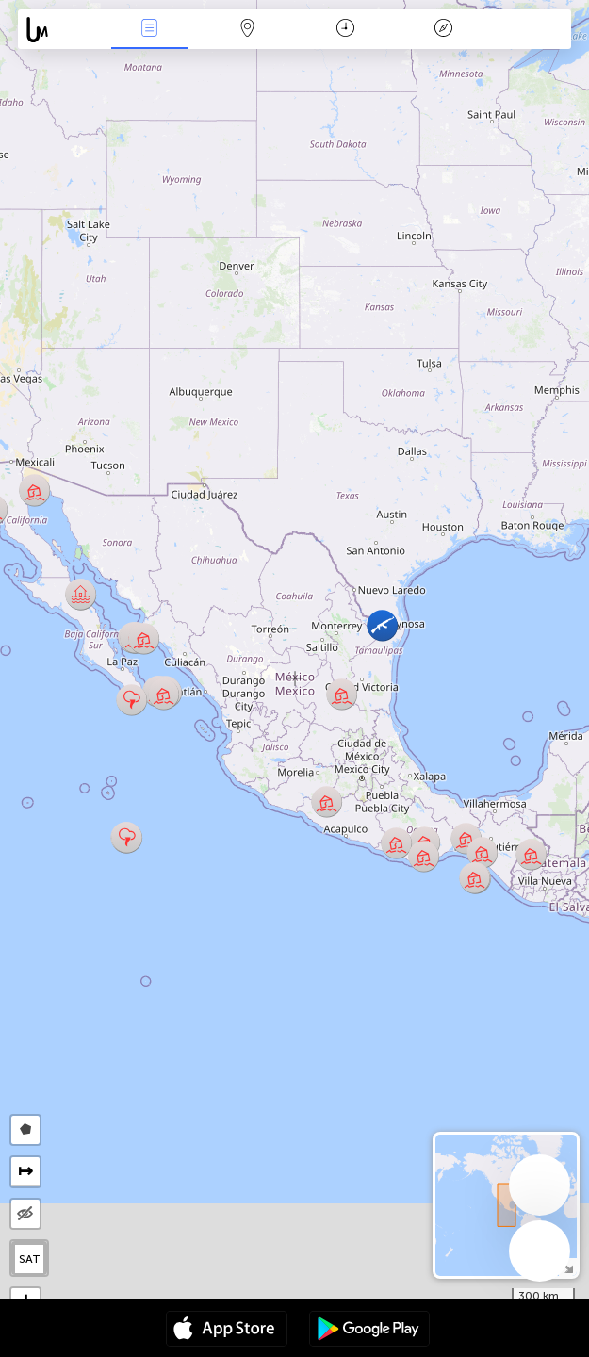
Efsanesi (443, 29)
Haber (149, 29)
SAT (30, 1259)
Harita (247, 29)
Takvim (345, 29)
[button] (143, 638)
